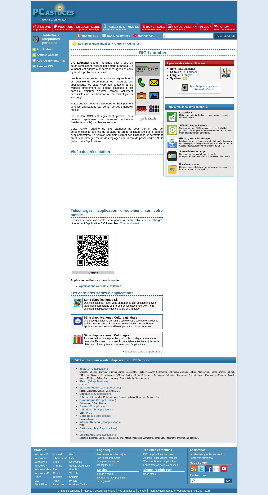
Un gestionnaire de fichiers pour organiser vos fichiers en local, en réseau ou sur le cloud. (205, 168)
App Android (45, 49)
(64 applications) (94, 381)
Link (88, 375)
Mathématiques (110, 397)
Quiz (158, 397)
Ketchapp (162, 372)
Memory (114, 378)
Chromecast (111, 391)
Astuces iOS (45, 66)
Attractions (148, 438)
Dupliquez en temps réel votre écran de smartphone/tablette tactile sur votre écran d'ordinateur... (205, 155)
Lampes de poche (88, 419)
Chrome (57, 465)
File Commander (189, 164)
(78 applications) (100, 422)
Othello (130, 378)
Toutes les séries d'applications (143, 351)
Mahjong (91, 378)
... (151, 378)
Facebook (58, 484)
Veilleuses (137, 438)
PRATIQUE (64, 27)
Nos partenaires (126, 490)
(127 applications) (96, 393)
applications (156, 454)
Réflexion (93, 372)
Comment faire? (129, 223)
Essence (93, 438)
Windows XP (42, 473)
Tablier (200, 375)
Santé (101, 438)
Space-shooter (142, 378)
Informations (183, 438)
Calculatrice (85, 403)
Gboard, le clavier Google (194, 138)
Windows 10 (41, 458)
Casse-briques (107, 375)
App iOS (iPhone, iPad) (52, 60)
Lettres (193, 372)
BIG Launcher (190, 71)
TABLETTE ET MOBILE (121, 27)
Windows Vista (43, 469)
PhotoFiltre (41, 484)
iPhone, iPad (60, 458)
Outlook (57, 477)
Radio (82, 391)
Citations (131, 397)
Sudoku (129, 375)
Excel (72, 458)
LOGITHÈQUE (88, 27)
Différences (147, 375)
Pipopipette (210, 375)
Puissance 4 (151, 372)
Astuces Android (48, 55)
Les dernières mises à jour (112, 454)
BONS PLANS (153, 27)
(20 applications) (94, 406)
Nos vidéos (146, 36)
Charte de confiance (69, 490)
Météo (128, 438)
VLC (37, 480)
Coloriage (84, 397)
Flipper (213, 372)
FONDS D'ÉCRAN (182, 27)
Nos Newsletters (118, 36)
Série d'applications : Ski (101, 299)
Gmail (56, 473)
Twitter (56, 480)
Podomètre (170, 438)
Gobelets (170, 375)
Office (94, 403)
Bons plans (149, 474)
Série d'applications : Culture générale (110, 317)
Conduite (103, 372)
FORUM (224, 27)
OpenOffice (75, 461)
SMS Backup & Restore (193, 125)
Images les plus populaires (112, 477)
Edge (56, 461)
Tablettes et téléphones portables (51, 39)
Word (72, 454)
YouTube (74, 473)
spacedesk (185, 112)
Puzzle (141, 372)
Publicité (87, 490)
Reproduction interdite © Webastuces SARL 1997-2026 (179, 490)
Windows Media (78, 484)
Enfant (122, 397)
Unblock (230, 372)
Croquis (83, 384)
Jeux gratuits (104, 481)
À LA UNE (42, 27)
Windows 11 (41, 454)
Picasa (73, 480)
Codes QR (84, 413)
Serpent (192, 375)
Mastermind (203, 372)
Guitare (101, 391)
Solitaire (95, 375)
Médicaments (112, 438)
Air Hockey (159, 375)
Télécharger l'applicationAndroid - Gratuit (204, 88)
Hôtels (193, 438)
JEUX (205, 27)
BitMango (120, 375)
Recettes (84, 438)
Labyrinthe (174, 372)
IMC (122, 438)
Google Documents (80, 465)
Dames (221, 372)
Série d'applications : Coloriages (106, 335)
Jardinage (159, 438)
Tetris (137, 375)
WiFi (82, 425)
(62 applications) (98, 400)
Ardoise (150, 397)
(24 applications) (95, 415)
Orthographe (96, 397)
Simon (123, 378)
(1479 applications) (95, 368)
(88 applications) (96, 409)
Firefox (57, 469)
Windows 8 (41, 461)
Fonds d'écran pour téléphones (160, 465)
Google (73, 469)
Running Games (116, 372)
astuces (168, 454)
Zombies (184, 372)
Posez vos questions (201, 457)
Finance (102, 403)
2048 (82, 375)
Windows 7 (41, 465)
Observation (181, 375)
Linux (38, 477)
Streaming (91, 391)
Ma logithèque (105, 465)
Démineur (222, 375)
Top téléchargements (108, 457)
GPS (82, 432)
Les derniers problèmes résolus (207, 454)
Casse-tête (131, 372)
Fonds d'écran (105, 474)
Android (57, 454)
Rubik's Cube (103, 378)
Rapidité (83, 372)
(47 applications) (98, 428)
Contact (142, 490)
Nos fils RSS (90, 36)
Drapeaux (140, 397)
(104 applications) (100, 387)
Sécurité (73, 477)
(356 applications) (98, 434)
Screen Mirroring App (192, 151)
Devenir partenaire (105, 490)
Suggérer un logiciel (108, 461)
